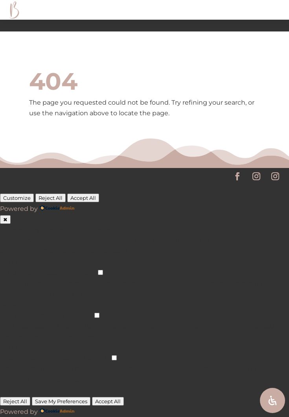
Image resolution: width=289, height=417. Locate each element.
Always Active (89, 230)
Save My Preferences (61, 401)
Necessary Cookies (37, 230)
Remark (82, 273)
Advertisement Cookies (45, 358)
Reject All (51, 198)
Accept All (83, 198)
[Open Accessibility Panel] (272, 400)
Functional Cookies (38, 273)
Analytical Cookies (36, 315)
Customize (17, 198)
